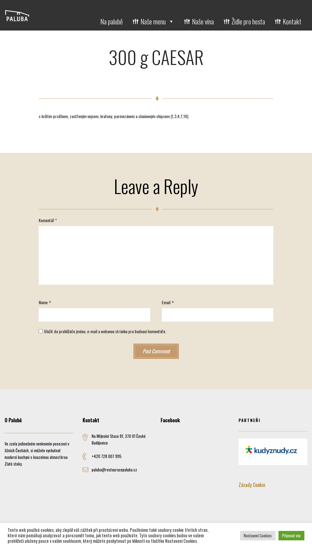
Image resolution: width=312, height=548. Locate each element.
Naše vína (203, 21)
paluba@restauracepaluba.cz (114, 470)
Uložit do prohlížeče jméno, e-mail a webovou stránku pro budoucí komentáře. (105, 331)
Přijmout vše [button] (291, 535)
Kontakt (292, 21)
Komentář (48, 220)
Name (43, 302)
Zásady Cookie (252, 485)
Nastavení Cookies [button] (258, 535)
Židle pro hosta (248, 21)
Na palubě (111, 21)
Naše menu (157, 21)
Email (166, 302)
